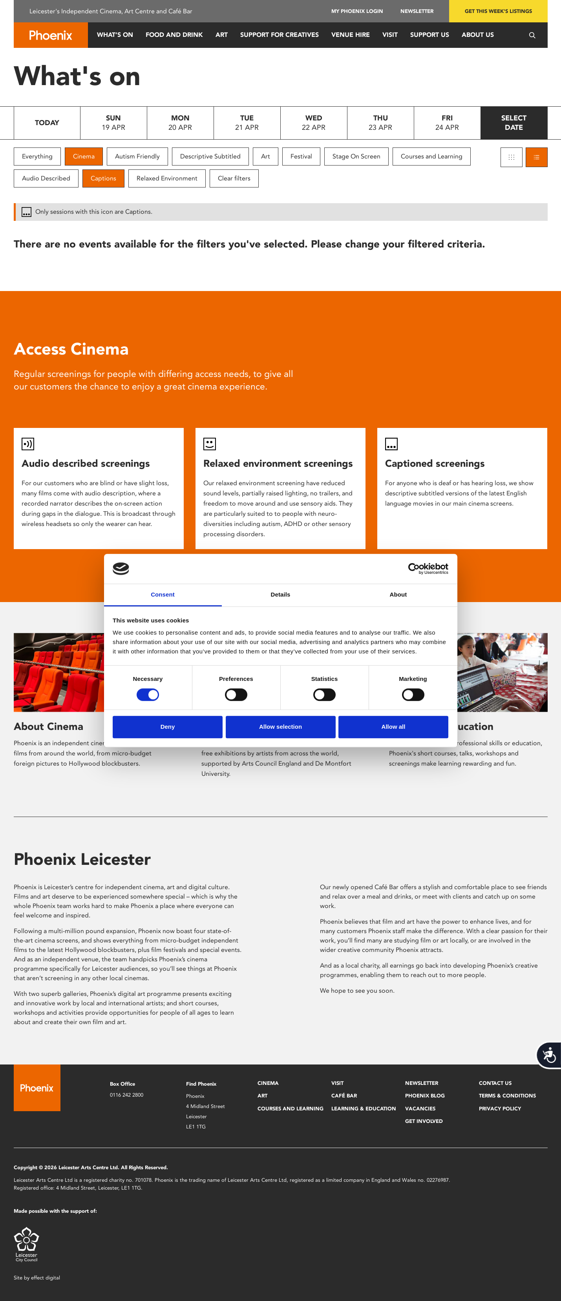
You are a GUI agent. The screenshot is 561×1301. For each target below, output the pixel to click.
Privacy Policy (500, 1109)
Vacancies (420, 1109)
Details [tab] (281, 594)
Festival (301, 156)
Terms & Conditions (507, 1096)
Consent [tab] (163, 594)
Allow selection (280, 726)
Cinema (84, 156)
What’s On (115, 34)
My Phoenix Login (357, 11)
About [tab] (398, 594)
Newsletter (416, 11)
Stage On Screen (356, 156)
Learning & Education (363, 1109)
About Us (478, 34)
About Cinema (48, 726)
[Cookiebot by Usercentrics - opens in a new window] (414, 569)
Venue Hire (350, 34)
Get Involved (424, 1121)
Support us (429, 34)
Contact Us (495, 1083)
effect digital (45, 1278)
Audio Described (46, 178)
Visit (390, 34)
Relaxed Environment (167, 178)
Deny (168, 726)
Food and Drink (174, 34)
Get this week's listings (498, 11)
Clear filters (234, 178)
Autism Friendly (137, 156)
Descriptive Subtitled (210, 156)
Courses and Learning (431, 156)
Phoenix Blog (425, 1096)
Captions (103, 178)
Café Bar (344, 1096)
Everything (37, 156)
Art (222, 34)
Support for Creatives (279, 34)
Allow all (394, 726)
